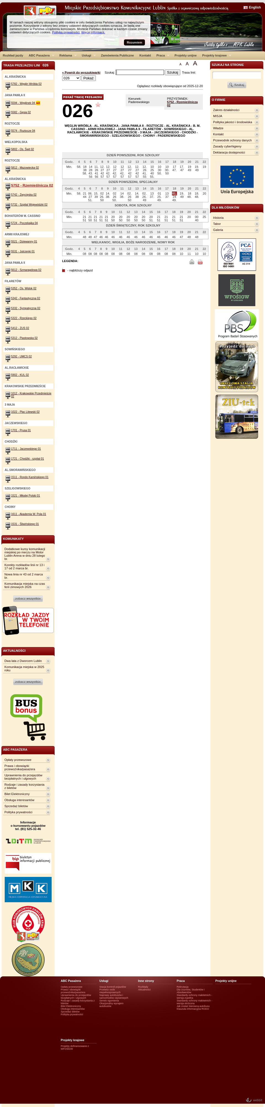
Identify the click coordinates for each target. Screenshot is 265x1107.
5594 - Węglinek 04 (25, 102)
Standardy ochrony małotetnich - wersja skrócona (194, 1002)
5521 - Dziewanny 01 (24, 241)
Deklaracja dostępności (229, 152)
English (255, 7)
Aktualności (144, 989)
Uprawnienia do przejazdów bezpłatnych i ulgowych (23, 777)
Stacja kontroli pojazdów (112, 986)
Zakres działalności (226, 110)
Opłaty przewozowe (17, 759)
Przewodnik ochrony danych (232, 140)
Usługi (87, 55)
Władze (218, 128)
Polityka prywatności (18, 812)
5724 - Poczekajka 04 (24, 223)
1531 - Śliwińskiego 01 (25, 524)
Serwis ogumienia (109, 1000)
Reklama (67, 55)
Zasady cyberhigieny (227, 146)
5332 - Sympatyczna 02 (25, 308)
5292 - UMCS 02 (21, 356)
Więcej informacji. (93, 32)
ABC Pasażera (40, 55)
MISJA (217, 116)
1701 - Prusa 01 (21, 430)
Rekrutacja (183, 986)
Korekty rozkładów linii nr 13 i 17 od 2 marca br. (24, 566)
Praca (161, 55)
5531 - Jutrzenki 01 (23, 251)
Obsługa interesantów (19, 800)
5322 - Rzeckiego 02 (23, 318)
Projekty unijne (185, 55)
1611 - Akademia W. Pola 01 (28, 514)
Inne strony (146, 980)
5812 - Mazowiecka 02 (25, 167)
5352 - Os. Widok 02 (23, 288)
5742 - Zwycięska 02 (23, 194)
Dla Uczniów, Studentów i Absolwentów (191, 991)
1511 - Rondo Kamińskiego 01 (30, 477)
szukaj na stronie (228, 64)
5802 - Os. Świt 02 (22, 149)
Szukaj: (110, 72)
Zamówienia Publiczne (117, 55)
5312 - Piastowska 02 (24, 338)
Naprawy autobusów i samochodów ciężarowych (113, 996)
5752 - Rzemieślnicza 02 (32, 185)
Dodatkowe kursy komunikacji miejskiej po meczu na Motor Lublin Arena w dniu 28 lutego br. (24, 554)
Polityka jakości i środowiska (232, 122)
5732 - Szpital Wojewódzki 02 (29, 204)
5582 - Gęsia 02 (21, 112)
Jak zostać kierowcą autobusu (193, 1006)
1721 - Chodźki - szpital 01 (27, 458)
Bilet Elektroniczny (17, 794)
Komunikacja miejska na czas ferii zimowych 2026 (24, 585)
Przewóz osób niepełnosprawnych (110, 991)
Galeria (218, 229)
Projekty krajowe (216, 55)
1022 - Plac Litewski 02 (25, 411)
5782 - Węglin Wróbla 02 (26, 83)
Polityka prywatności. (66, 32)
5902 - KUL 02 (20, 374)
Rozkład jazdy (13, 55)
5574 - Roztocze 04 (23, 130)
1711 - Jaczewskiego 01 (26, 448)
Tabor (217, 223)
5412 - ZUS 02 (20, 328)
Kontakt (145, 55)
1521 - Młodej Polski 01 (25, 495)
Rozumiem (134, 42)
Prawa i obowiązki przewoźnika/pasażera (19, 767)
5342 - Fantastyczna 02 (25, 298)
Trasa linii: (189, 72)
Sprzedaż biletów (16, 806)
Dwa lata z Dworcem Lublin (23, 660)
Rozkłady (143, 986)
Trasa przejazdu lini (26, 65)
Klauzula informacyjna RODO (193, 1009)
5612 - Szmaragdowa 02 (26, 269)
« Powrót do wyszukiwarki (81, 72)
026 (77, 110)
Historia (218, 217)
